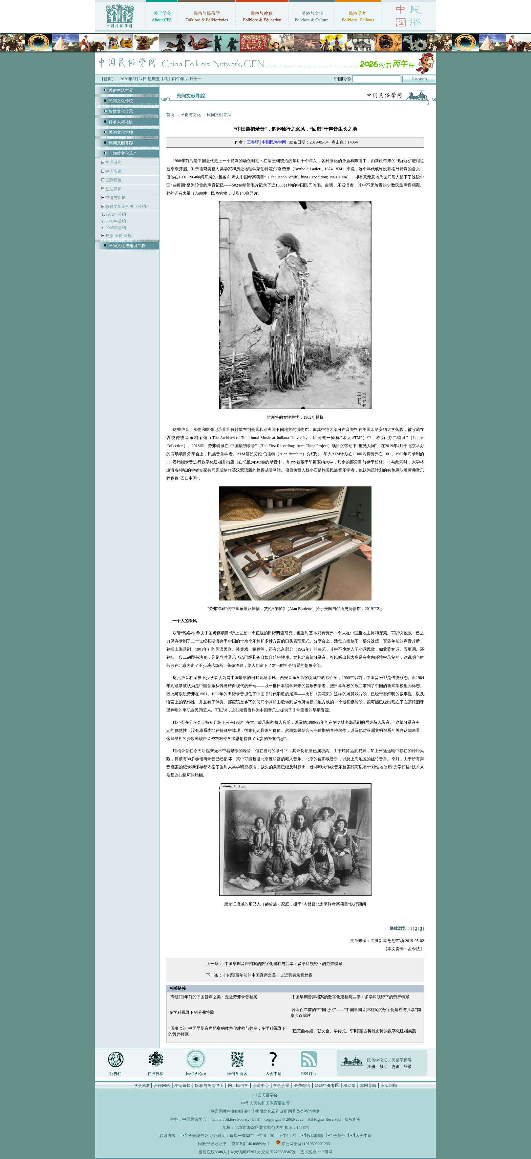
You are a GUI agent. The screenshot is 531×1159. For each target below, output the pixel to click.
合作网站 (162, 1085)
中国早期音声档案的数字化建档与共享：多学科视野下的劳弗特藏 (283, 963)
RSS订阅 (308, 1073)
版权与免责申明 (209, 1085)
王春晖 (253, 142)
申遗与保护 (115, 197)
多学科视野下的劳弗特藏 (191, 1012)
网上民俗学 (238, 1085)
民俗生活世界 (121, 90)
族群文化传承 (121, 111)
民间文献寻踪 (219, 114)
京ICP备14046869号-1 (251, 1143)
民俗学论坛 (196, 1073)
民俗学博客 (237, 1073)
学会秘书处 (198, 1135)
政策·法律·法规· (118, 235)
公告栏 (115, 1073)
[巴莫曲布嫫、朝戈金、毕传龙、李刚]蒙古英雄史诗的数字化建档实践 (354, 1031)
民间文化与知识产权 (127, 245)
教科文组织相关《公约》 (127, 206)
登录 (408, 1066)
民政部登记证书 (212, 1143)
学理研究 (113, 162)
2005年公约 (116, 227)
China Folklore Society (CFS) (236, 1119)
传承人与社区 (121, 121)
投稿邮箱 (314, 1135)
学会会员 (281, 1085)
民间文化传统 (121, 101)
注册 (371, 1066)
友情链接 (182, 1085)
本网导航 (368, 1085)
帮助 (383, 1066)
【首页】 (108, 78)
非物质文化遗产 (123, 153)
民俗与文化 (190, 114)
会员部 (338, 1135)
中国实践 (113, 171)
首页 (170, 114)
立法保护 (113, 189)
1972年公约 (116, 214)
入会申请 (274, 1073)
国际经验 (113, 180)
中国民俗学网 (274, 142)
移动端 (349, 1085)
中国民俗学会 (194, 1119)
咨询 (395, 1066)
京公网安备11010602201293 (305, 1143)
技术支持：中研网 (316, 1152)
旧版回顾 (389, 1085)
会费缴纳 (302, 1085)
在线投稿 (155, 1073)
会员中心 (261, 1085)
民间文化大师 (121, 132)
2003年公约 (116, 221)
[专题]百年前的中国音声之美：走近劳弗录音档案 (269, 975)
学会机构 (142, 1085)
